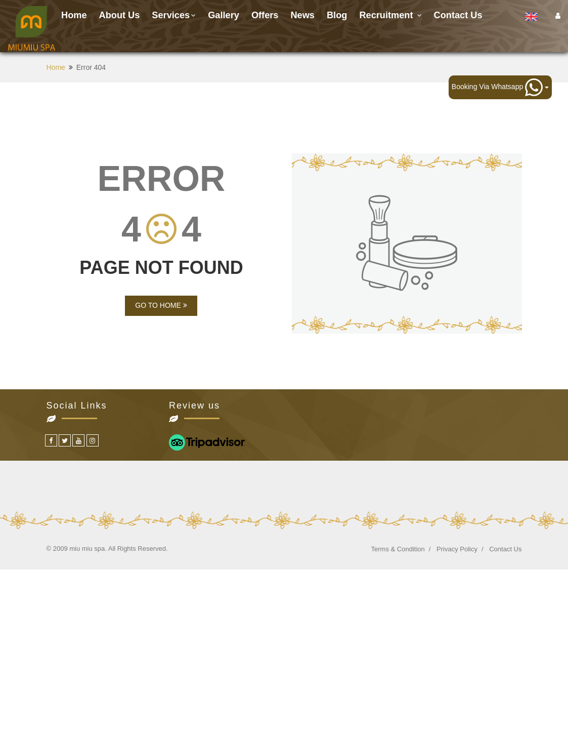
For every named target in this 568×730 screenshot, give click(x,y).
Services (174, 15)
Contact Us (505, 549)
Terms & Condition (398, 549)
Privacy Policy (456, 549)
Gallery (223, 15)
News (302, 15)
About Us (119, 15)
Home (74, 15)
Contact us (458, 15)
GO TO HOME (161, 305)
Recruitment (390, 15)
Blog (337, 15)
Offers (265, 15)
